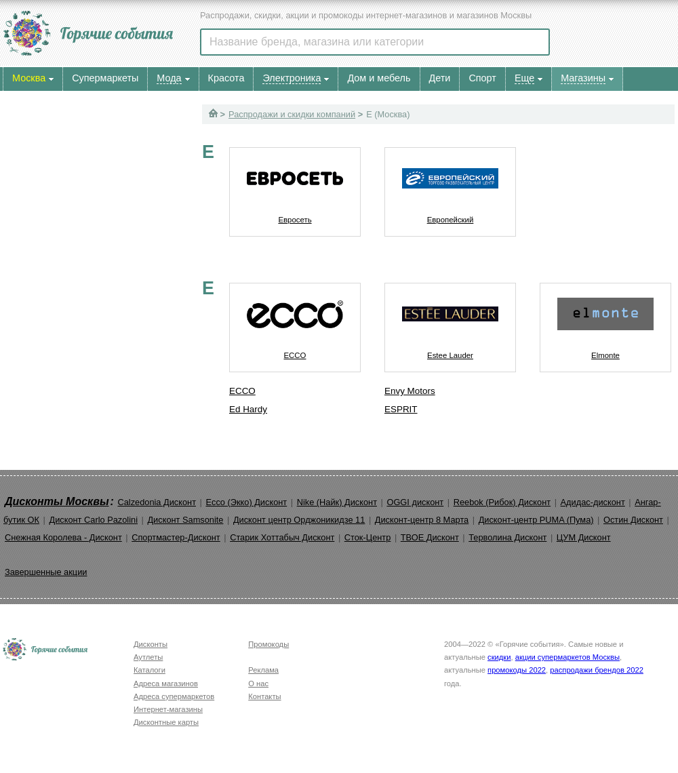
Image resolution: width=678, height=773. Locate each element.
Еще (524, 78)
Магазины (583, 78)
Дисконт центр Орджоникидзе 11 (299, 520)
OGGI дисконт (414, 502)
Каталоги (149, 670)
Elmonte (605, 321)
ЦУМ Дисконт (584, 537)
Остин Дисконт (633, 520)
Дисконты (150, 644)
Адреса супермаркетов (174, 696)
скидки (499, 657)
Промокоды (268, 644)
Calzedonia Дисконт (156, 502)
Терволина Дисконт (507, 537)
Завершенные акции (46, 572)
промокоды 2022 (516, 670)
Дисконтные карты (166, 722)
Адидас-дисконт (593, 502)
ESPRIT (401, 409)
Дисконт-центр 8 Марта (421, 520)
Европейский (450, 186)
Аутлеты (148, 657)
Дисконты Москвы (57, 501)
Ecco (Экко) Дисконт (246, 502)
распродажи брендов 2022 (596, 670)
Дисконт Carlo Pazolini (93, 520)
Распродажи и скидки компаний (291, 114)
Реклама (263, 670)
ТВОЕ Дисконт (430, 537)
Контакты (264, 696)
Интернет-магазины (168, 709)
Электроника (291, 78)
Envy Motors (409, 391)
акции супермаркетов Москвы (567, 657)
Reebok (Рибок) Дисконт (502, 502)
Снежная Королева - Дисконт (63, 537)
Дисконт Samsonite (185, 520)
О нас (258, 683)
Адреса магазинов (166, 683)
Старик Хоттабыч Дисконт (282, 537)
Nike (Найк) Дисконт (337, 502)
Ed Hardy (248, 409)
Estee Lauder (450, 321)
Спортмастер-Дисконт (176, 537)
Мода (169, 78)
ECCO (295, 321)
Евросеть (295, 186)
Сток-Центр (367, 537)
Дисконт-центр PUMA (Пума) (536, 520)
